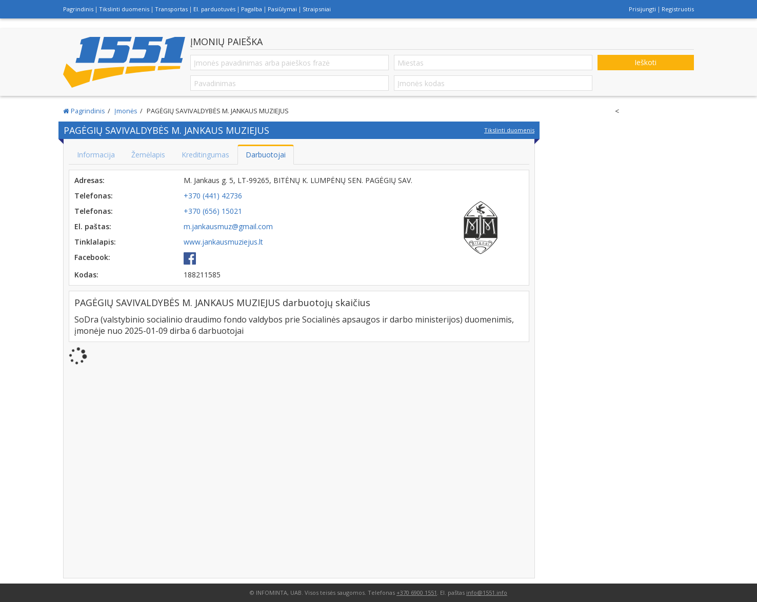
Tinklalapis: (95, 242)
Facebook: (92, 257)
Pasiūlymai (282, 9)
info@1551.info (486, 592)
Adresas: (89, 180)
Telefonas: (93, 195)
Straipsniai (317, 9)
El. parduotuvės (214, 9)
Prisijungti (642, 9)
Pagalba (251, 9)
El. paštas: (92, 226)
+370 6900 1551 (416, 592)
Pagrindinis (78, 9)
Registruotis (678, 9)
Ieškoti (645, 62)
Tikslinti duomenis (124, 9)
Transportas (171, 9)
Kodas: (86, 274)
